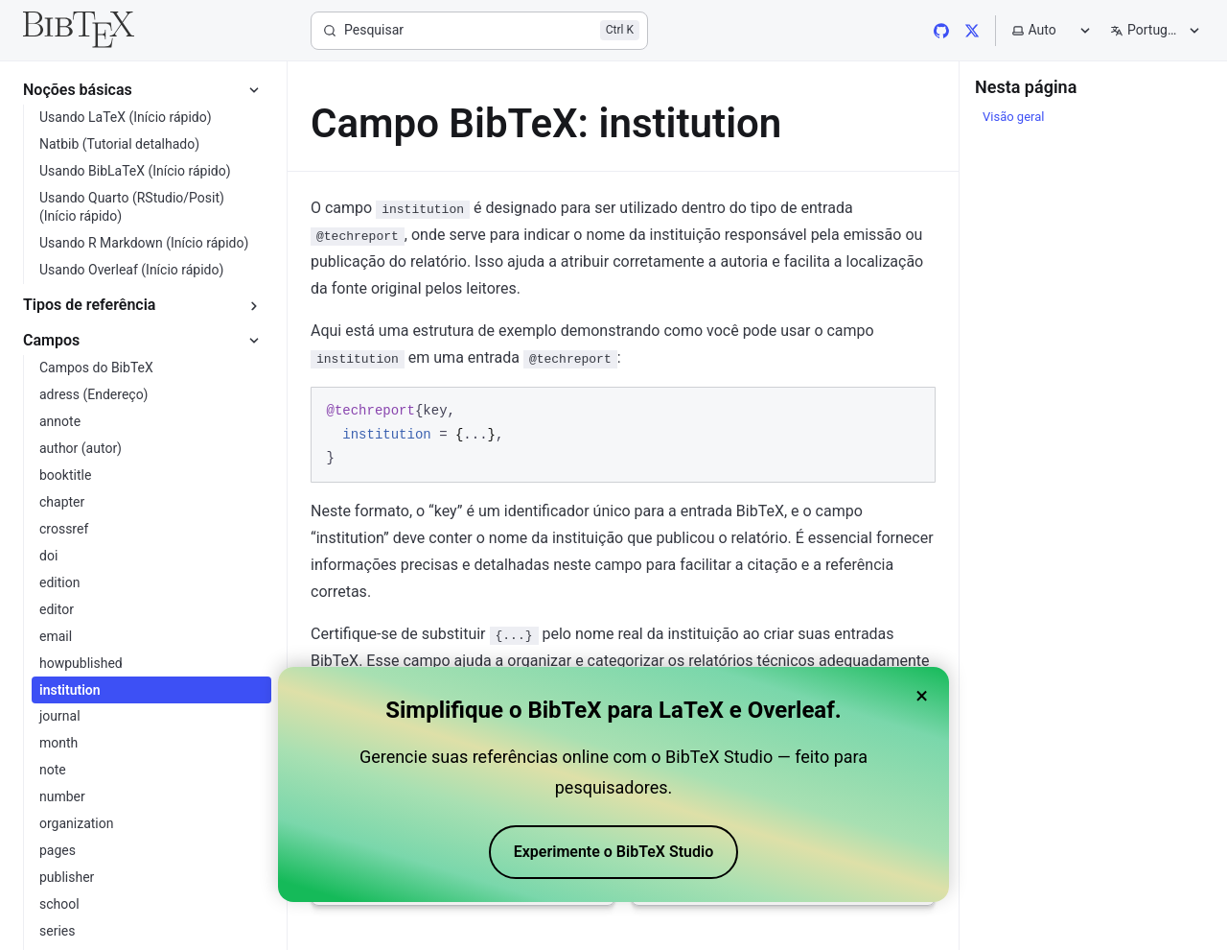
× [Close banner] (921, 695)
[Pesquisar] (479, 31)
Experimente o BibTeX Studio (614, 852)
